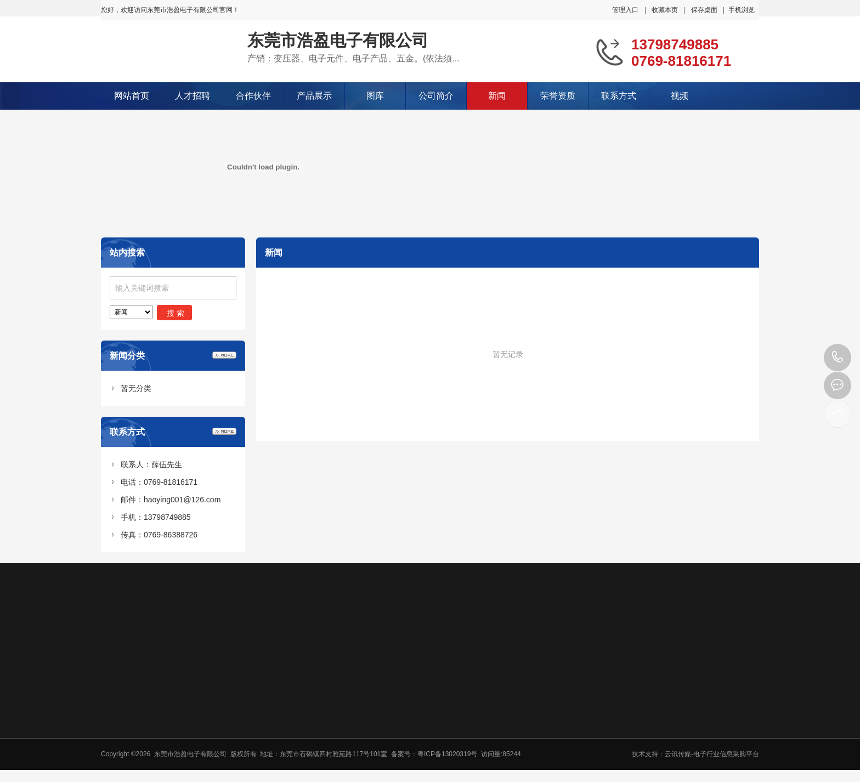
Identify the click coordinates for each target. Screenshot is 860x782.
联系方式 (618, 95)
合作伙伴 (253, 95)
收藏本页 (665, 10)
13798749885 (837, 357)
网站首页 (131, 95)
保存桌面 (704, 10)
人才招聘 (192, 95)
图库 (375, 95)
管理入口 (625, 10)
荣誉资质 (557, 95)
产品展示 (314, 95)
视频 (679, 95)
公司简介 (436, 95)
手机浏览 (741, 10)
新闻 (497, 95)
